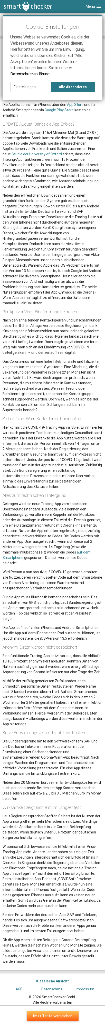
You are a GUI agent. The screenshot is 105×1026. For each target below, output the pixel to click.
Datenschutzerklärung (30, 73)
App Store (75, 104)
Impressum (85, 989)
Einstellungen (25, 87)
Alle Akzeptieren (73, 87)
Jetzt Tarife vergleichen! (52, 1015)
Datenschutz (52, 989)
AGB (19, 989)
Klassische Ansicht (52, 981)
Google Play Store (59, 110)
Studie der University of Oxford (37, 154)
